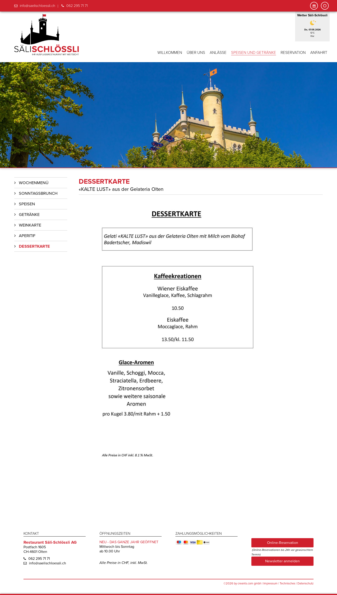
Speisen (27, 203)
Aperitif (27, 235)
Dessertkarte (34, 245)
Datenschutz (305, 583)
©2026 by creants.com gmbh (242, 583)
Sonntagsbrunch (38, 192)
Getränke (29, 214)
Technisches (287, 583)
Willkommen (169, 52)
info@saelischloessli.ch (37, 5)
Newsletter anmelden (282, 560)
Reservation (293, 52)
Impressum (270, 583)
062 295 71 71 (77, 5)
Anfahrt (318, 52)
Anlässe (218, 52)
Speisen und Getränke (253, 52)
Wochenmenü (34, 182)
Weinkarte (30, 224)
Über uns (196, 52)
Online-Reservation (282, 542)
